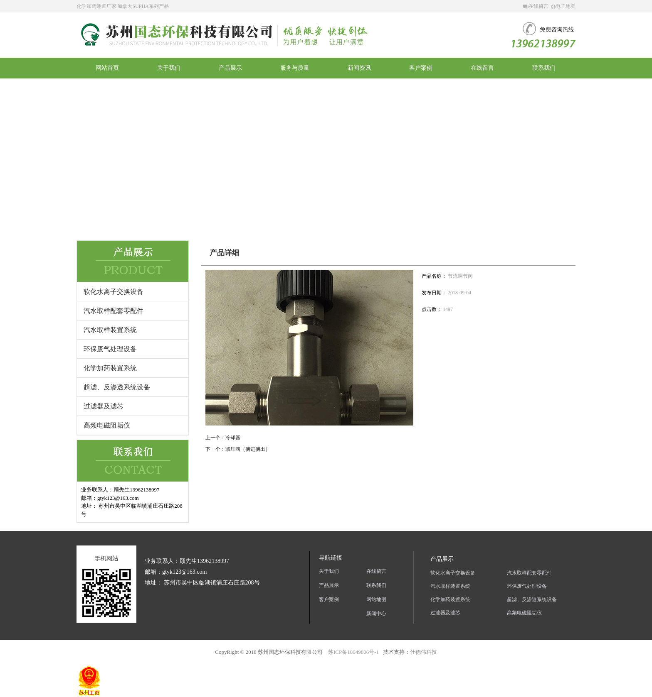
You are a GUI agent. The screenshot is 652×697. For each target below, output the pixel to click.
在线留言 (535, 6)
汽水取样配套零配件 (113, 310)
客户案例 (329, 599)
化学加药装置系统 (110, 368)
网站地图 (376, 599)
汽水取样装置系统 (110, 329)
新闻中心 (376, 613)
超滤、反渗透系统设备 (117, 387)
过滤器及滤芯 (103, 406)
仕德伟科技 (423, 652)
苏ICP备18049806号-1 (353, 652)
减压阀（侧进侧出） (247, 449)
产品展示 (329, 585)
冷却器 (232, 437)
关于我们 (329, 571)
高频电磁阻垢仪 (107, 425)
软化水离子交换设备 (113, 291)
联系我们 (376, 585)
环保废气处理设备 (110, 348)
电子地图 (563, 6)
